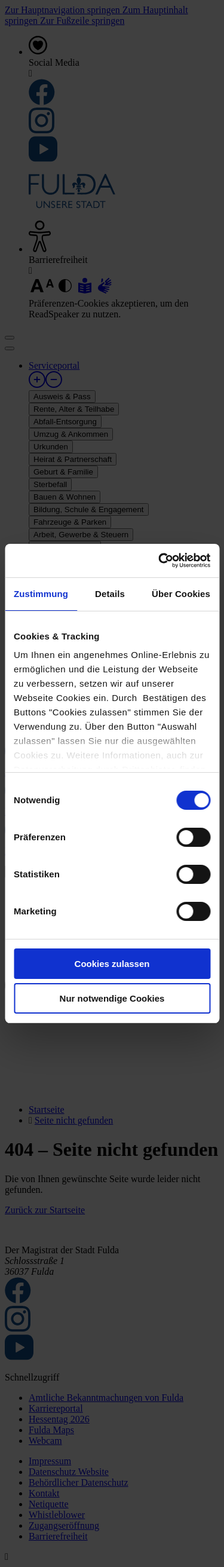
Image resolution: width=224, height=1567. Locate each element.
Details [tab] (110, 594)
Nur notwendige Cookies (112, 998)
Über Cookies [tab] (181, 594)
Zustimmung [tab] (41, 594)
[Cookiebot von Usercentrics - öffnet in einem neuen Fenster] (159, 560)
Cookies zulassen (112, 964)
